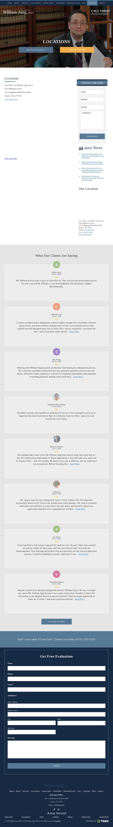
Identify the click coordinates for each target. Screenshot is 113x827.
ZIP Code (11, 728)
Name (11, 663)
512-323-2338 (88, 232)
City (9, 719)
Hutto (42, 817)
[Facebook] (54, 809)
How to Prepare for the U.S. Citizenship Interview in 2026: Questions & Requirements (93, 170)
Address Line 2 (13, 710)
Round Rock (104, 817)
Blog (94, 791)
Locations (92, 3)
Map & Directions (85, 234)
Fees (84, 3)
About (16, 3)
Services (24, 3)
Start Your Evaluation (36, 50)
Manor (70, 817)
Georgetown (26, 817)
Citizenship (60, 3)
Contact (102, 3)
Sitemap (58, 821)
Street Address (13, 702)
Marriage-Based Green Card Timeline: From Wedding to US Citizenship (93, 156)
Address (12, 696)
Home (10, 3)
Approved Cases (73, 3)
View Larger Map (11, 158)
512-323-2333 (89, 230)
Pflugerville (86, 817)
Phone (10, 674)
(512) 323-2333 (100, 14)
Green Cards (48, 3)
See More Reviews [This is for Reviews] (56, 621)
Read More (74, 332)
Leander (56, 817)
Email (11, 685)
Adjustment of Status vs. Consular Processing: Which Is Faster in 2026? (93, 178)
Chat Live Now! (77, 50)
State (59, 719)
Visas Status (36, 3)
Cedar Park (9, 817)
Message (12, 738)
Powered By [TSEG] (97, 821)
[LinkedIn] (58, 809)
